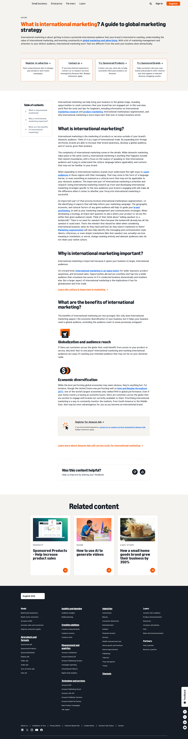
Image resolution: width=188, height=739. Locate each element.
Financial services (108, 633)
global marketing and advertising (100, 40)
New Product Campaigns (71, 705)
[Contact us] (75, 63)
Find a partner (148, 645)
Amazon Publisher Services (72, 697)
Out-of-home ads (28, 669)
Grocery (105, 637)
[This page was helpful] (142, 472)
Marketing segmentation (71, 230)
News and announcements (153, 633)
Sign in (159, 3)
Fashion (105, 629)
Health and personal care (111, 641)
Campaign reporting (69, 665)
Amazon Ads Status (106, 726)
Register (173, 3)
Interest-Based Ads (72, 726)
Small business (39, 3)
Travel (104, 666)
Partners (71, 3)
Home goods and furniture (112, 645)
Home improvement (110, 649)
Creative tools (67, 637)
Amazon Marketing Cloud (71, 689)
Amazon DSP (66, 685)
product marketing (93, 111)
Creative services (68, 633)
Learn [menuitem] (146, 608)
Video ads (24, 661)
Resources (147, 621)
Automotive (107, 613)
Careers (121, 726)
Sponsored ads (26, 644)
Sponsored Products (28, 648)
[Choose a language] (33, 596)
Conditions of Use (39, 726)
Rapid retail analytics (69, 673)
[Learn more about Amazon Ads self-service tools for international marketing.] (100, 445)
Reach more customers (29, 617)
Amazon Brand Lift (69, 657)
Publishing (106, 653)
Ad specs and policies (151, 625)
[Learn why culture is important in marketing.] (83, 289)
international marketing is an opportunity (97, 270)
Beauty (105, 617)
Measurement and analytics (70, 647)
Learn (82, 3)
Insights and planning (72, 608)
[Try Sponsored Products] (113, 63)
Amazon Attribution (69, 652)
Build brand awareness (29, 613)
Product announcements (152, 617)
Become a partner (150, 649)
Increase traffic (26, 621)
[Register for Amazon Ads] (89, 422)
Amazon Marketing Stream (72, 661)
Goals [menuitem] (23, 608)
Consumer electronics (110, 621)
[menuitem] (33, 659)
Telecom (105, 658)
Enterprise (56, 3)
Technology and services (73, 680)
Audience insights (68, 613)
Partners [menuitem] (147, 641)
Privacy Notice (55, 726)
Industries (107, 608)
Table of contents (34, 105)
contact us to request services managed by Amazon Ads (122, 427)
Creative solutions (70, 624)
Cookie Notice (89, 726)
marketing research (68, 111)
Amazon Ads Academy (151, 613)
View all (24, 673)
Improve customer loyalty (31, 629)
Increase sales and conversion (32, 625)
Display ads (25, 657)
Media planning (67, 617)
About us (24, 726)
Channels (106, 673)
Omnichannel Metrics (70, 669)
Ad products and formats (29, 639)
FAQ (144, 629)
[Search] (151, 4)
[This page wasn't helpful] (135, 472)
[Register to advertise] (38, 63)
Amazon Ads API (68, 693)
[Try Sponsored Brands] (150, 63)
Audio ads (24, 665)
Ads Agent (66, 709)
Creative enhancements (71, 629)
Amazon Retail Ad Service (71, 701)
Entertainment (108, 625)
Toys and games (108, 662)
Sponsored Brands (28, 652)
